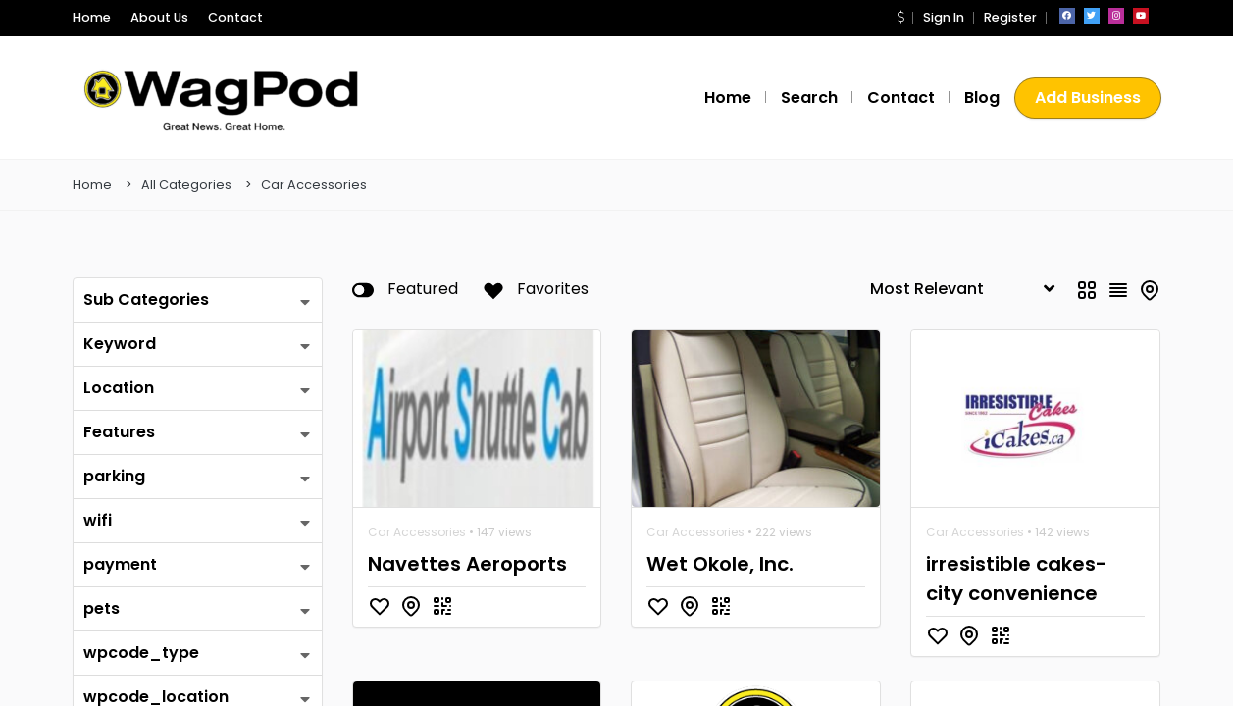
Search (822, 97)
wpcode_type (132, 652)
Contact (217, 17)
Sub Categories (140, 299)
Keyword (116, 343)
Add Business (1088, 97)
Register (1011, 17)
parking (111, 476)
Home (89, 17)
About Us (152, 17)
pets (99, 608)
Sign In (948, 17)
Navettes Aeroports (458, 564)
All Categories (186, 184)
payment (115, 564)
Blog (983, 97)
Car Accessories (314, 184)
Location (116, 387)
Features (116, 432)
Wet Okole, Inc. (716, 564)
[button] (907, 17)
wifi (96, 520)
